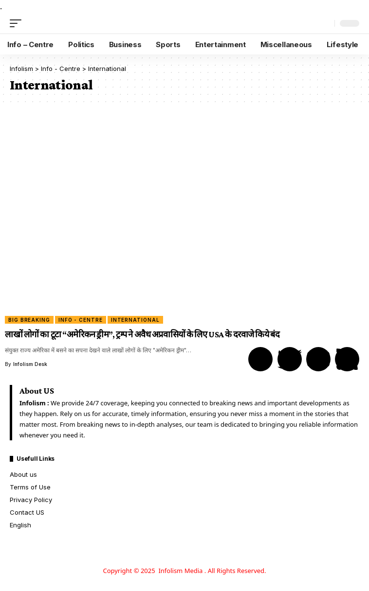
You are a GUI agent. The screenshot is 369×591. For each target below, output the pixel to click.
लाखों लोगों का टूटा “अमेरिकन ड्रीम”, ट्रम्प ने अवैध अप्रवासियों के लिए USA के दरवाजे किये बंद (142, 334)
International (135, 320)
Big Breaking (29, 320)
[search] (325, 23)
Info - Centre (80, 320)
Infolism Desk (30, 364)
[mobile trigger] (18, 23)
